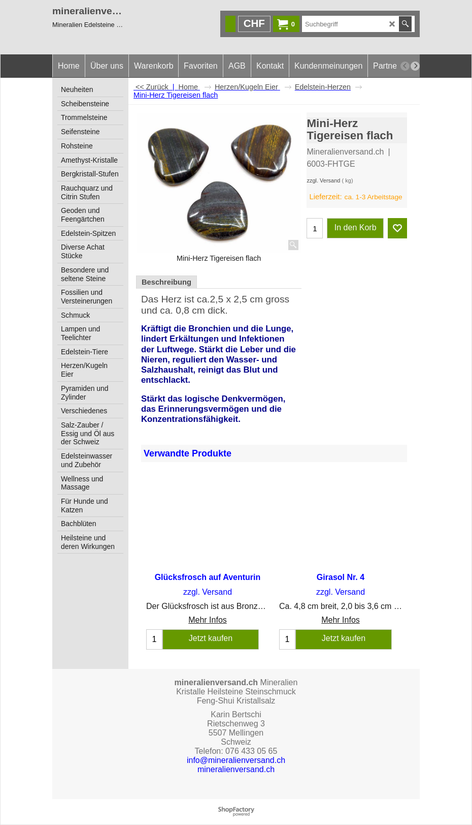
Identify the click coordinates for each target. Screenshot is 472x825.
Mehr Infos (207, 620)
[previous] (405, 66)
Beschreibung (166, 282)
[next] (415, 66)
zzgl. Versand (323, 180)
